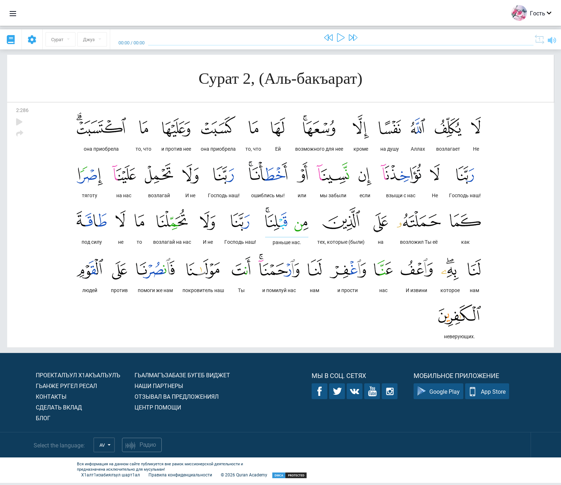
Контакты (51, 398)
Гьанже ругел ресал (66, 388)
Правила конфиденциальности (180, 477)
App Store (487, 393)
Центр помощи (158, 409)
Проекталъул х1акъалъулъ (78, 377)
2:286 (22, 110)
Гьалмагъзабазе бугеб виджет (182, 377)
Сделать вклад (59, 409)
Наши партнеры (159, 388)
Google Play (438, 393)
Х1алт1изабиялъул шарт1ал (110, 477)
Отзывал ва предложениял (177, 398)
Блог (43, 420)
